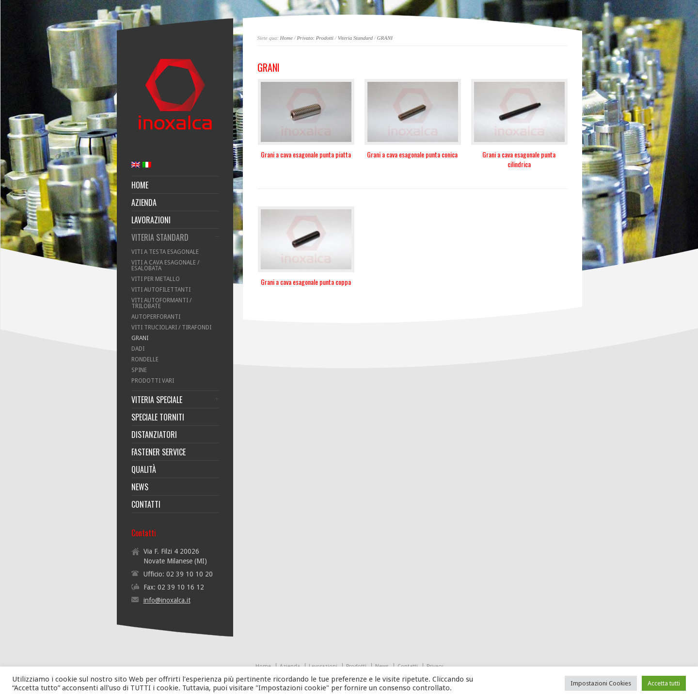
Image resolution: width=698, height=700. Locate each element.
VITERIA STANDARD (160, 237)
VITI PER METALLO (155, 279)
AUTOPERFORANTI (155, 317)
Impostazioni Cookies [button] (601, 683)
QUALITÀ (143, 469)
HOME (139, 185)
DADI (137, 349)
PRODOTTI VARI (152, 381)
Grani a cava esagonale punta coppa (306, 282)
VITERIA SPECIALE (156, 400)
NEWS (139, 487)
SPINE (139, 370)
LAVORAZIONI (151, 220)
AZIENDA (144, 202)
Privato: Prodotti (315, 38)
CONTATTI (145, 504)
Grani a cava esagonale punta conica (412, 154)
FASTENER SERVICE (158, 452)
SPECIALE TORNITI (157, 417)
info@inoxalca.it (166, 600)
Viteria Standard (355, 38)
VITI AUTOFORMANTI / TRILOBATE (161, 303)
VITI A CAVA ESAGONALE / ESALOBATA (165, 265)
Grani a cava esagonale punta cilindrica (518, 159)
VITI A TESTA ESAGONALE (165, 252)
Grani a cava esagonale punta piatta (306, 154)
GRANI (385, 38)
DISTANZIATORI (154, 434)
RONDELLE (145, 359)
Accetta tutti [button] (664, 683)
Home (286, 38)
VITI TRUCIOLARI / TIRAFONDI (171, 327)
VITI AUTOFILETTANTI (160, 290)
